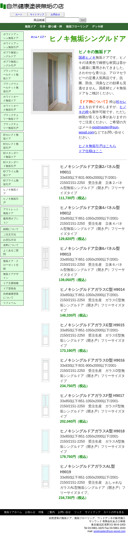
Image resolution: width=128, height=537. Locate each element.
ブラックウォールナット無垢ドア (11, 74)
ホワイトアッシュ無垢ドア (11, 36)
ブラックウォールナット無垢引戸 (11, 87)
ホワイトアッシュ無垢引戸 (11, 45)
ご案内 (51, 512)
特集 (41, 512)
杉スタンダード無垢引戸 (11, 164)
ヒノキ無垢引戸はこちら (97, 146)
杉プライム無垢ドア (11, 173)
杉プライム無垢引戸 (11, 182)
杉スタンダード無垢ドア (11, 155)
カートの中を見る (114, 512)
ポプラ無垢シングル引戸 (11, 63)
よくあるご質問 (11, 252)
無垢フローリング (77, 26)
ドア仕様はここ (90, 151)
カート (18, 14)
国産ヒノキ (87, 57)
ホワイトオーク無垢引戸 (11, 107)
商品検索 (39, 20)
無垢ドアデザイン (11, 276)
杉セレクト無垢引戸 (11, 145)
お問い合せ (64, 512)
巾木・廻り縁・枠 (51, 26)
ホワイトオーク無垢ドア (11, 98)
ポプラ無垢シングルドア (11, 54)
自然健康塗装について (11, 295)
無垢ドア (30, 26)
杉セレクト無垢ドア (11, 136)
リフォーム (9, 302)
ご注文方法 (9, 234)
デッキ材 (97, 26)
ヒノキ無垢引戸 (11, 200)
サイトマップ (37, 14)
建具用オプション (11, 220)
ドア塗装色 (9, 288)
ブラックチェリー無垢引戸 (11, 126)
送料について (11, 245)
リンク (78, 512)
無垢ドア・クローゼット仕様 (11, 265)
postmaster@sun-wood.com (109, 531)
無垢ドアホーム (13, 512)
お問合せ (55, 14)
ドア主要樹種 (11, 283)
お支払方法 (9, 239)
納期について (11, 229)
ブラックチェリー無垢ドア (11, 117)
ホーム (34, 37)
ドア (42, 37)
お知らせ (30, 512)
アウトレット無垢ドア (11, 211)
